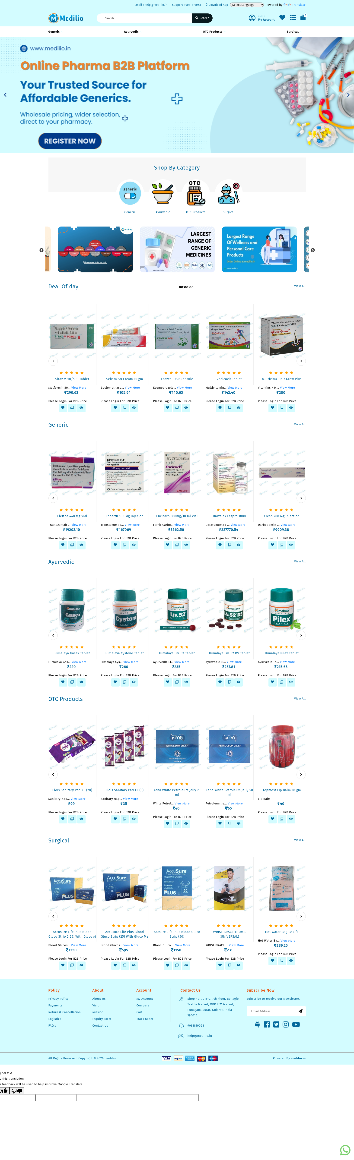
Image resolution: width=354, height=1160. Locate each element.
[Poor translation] (17, 1090)
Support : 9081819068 (186, 4)
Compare (143, 1005)
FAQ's (52, 1025)
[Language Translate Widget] (247, 5)
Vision (97, 1005)
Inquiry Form (101, 1019)
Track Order (145, 1019)
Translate (295, 4)
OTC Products (214, 31)
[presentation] (53, 361)
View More (78, 387)
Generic (55, 31)
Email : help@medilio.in (151, 4)
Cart (140, 1012)
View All (300, 286)
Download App (217, 4)
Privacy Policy (58, 998)
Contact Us (100, 1025)
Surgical (294, 31)
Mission (98, 1012)
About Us (99, 998)
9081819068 (196, 1025)
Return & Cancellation (64, 1012)
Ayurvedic (132, 31)
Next (312, 250)
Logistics (54, 1019)
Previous (41, 250)
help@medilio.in (200, 1035)
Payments (55, 1005)
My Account (145, 998)
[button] (5, 95)
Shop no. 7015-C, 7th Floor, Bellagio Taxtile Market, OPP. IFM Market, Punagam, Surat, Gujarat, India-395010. (213, 1007)
